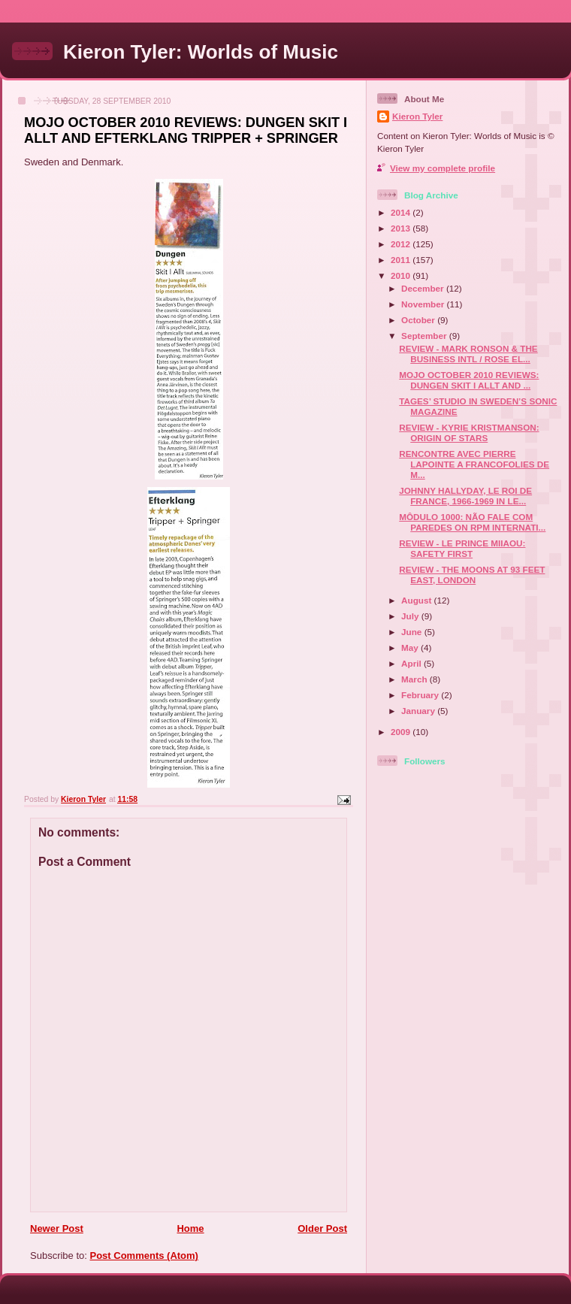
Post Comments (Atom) (144, 1255)
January (419, 711)
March (415, 679)
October (419, 320)
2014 (401, 212)
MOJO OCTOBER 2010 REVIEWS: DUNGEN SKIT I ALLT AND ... (469, 380)
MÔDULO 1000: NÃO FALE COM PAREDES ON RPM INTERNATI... (472, 522)
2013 (401, 228)
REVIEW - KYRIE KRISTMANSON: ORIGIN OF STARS (469, 432)
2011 (401, 260)
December (423, 288)
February (421, 695)
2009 (401, 732)
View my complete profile (442, 168)
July (411, 616)
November (423, 304)
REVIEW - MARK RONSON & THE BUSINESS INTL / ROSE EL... (468, 353)
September (425, 335)
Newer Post (56, 1228)
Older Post (322, 1228)
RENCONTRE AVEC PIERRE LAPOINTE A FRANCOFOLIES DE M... (474, 464)
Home (190, 1228)
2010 (401, 275)
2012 (401, 244)
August (417, 600)
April (412, 663)
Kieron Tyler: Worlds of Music (200, 52)
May (411, 647)
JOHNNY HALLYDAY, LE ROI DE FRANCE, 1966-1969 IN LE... (465, 496)
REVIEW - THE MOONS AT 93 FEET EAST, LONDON (472, 574)
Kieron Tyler (417, 116)
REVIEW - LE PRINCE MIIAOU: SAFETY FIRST (462, 548)
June (412, 632)
